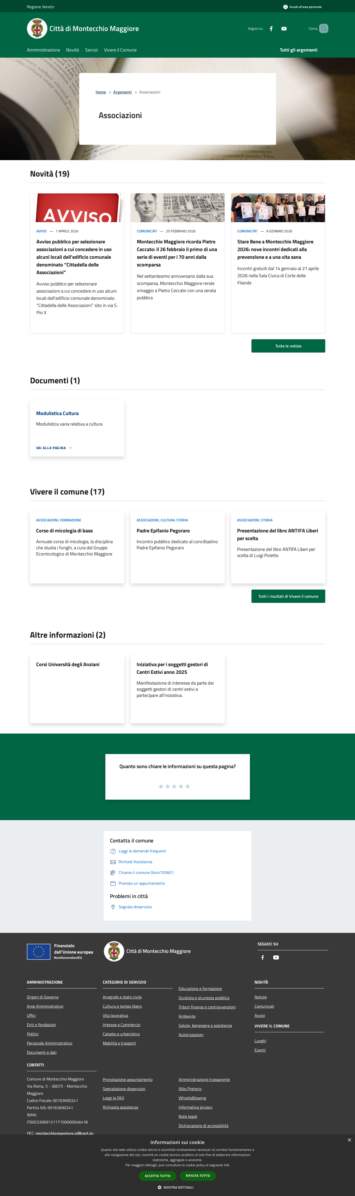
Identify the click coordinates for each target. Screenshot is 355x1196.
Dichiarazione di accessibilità (203, 1125)
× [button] (349, 1140)
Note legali (188, 1116)
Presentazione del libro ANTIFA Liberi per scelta (277, 534)
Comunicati (147, 231)
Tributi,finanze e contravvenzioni (207, 1007)
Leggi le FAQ (113, 1098)
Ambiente (187, 1016)
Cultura (167, 520)
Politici (33, 1034)
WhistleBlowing (192, 1098)
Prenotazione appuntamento (128, 1079)
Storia (182, 520)
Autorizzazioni (191, 1035)
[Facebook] (264, 28)
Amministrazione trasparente (204, 1079)
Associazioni (47, 520)
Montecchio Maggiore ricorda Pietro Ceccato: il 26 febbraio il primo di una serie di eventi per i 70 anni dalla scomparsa (177, 253)
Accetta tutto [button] (157, 1176)
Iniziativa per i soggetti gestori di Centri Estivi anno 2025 (172, 668)
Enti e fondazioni (41, 1025)
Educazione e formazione (200, 988)
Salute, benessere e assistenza (205, 1025)
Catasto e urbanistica (121, 1034)
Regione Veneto (40, 7)
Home (101, 92)
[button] (177, 1187)
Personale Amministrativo (49, 1043)
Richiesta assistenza (120, 1107)
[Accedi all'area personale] (302, 7)
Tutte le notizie (288, 346)
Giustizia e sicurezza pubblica (204, 998)
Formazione (70, 520)
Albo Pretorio (190, 1089)
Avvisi (41, 231)
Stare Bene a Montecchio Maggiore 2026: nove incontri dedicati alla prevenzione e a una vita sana (275, 249)
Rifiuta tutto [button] (198, 1175)
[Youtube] (276, 28)
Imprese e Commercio (121, 1025)
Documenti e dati (42, 1052)
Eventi (260, 1050)
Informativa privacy (195, 1107)
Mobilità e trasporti (119, 1043)
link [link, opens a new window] (226, 1165)
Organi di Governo (42, 997)
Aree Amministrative (45, 1006)
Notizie (261, 997)
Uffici (31, 1015)
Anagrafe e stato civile (122, 997)
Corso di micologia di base (64, 530)
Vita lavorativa (115, 1015)
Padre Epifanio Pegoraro (163, 530)
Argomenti (122, 92)
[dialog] (177, 1165)
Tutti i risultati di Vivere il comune (288, 596)
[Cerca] (322, 28)
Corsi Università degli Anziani (67, 664)
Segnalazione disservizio (124, 1089)
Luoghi (260, 1041)
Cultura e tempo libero (122, 1006)
